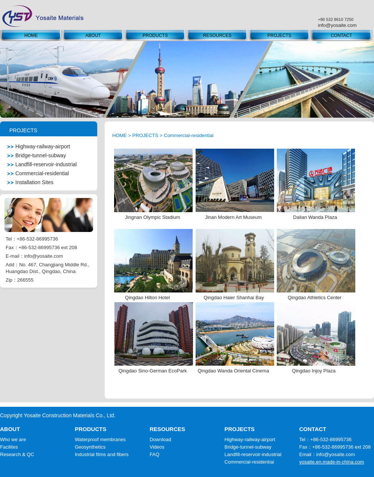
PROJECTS (279, 35)
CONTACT (341, 35)
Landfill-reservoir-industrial (42, 164)
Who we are (13, 439)
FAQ (154, 454)
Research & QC (17, 454)
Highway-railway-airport (38, 146)
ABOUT (93, 35)
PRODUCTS (155, 35)
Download (160, 439)
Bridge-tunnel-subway (36, 155)
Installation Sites (30, 182)
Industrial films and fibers (102, 454)
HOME (31, 35)
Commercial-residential (38, 173)
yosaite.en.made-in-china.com (331, 462)
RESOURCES (217, 35)
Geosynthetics (90, 447)
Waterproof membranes (100, 439)
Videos (157, 447)
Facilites (9, 447)
